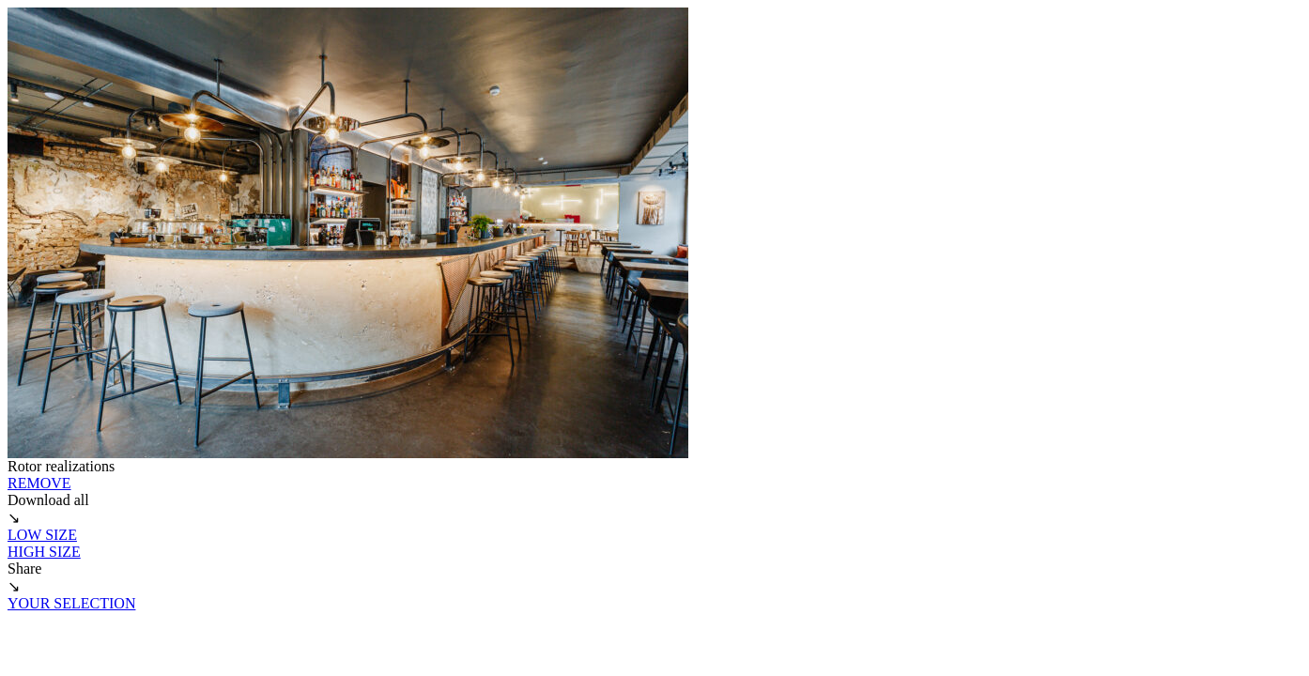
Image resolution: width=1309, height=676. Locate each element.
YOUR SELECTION (71, 603)
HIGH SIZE (44, 552)
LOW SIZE (42, 535)
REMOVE (39, 483)
